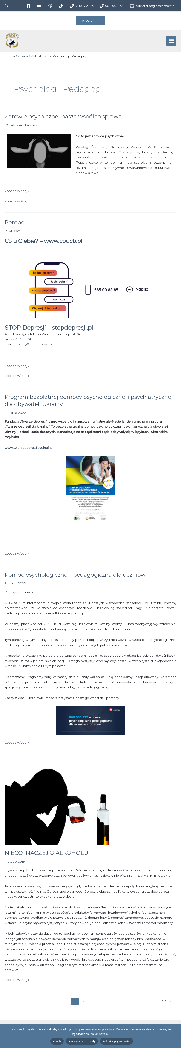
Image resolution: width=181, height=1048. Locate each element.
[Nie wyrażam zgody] (175, 1036)
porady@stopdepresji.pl (34, 346)
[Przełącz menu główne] (171, 42)
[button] (7, 6)
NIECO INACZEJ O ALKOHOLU (46, 855)
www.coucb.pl (63, 242)
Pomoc (14, 224)
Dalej (165, 1003)
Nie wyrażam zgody (81, 1041)
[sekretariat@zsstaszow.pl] (152, 6)
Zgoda (57, 1041)
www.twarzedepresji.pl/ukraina (28, 449)
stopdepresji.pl (72, 329)
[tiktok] (61, 6)
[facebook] (29, 6)
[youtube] (40, 6)
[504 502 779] (112, 6)
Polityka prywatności (116, 1041)
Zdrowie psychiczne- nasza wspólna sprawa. (64, 118)
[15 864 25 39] (81, 6)
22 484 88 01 (21, 341)
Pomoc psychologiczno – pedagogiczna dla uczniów (75, 576)
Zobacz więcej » (17, 193)
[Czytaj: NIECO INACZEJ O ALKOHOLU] (68, 804)
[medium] (51, 6)
